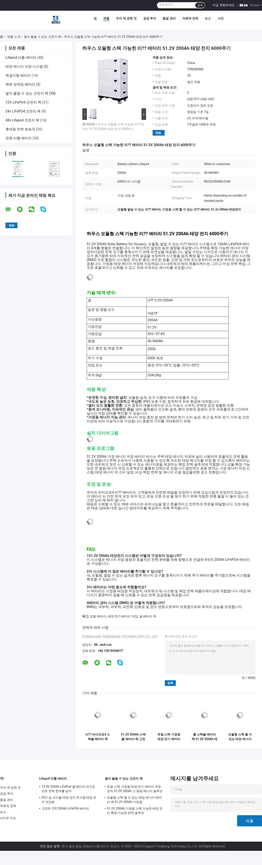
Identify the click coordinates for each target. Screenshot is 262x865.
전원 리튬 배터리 (18, 138)
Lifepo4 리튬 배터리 (20, 57)
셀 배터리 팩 (147, 616)
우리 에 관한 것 (126, 18)
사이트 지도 (8, 818)
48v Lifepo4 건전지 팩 (22, 120)
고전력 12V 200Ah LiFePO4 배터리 (65, 808)
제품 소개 (13, 36)
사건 (220, 18)
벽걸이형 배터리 (18, 75)
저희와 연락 (190, 18)
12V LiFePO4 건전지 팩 (23, 102)
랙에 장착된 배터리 (20, 84)
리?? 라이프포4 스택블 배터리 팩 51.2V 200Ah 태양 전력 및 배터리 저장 (97, 737)
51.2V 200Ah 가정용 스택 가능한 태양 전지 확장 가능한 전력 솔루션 (134, 811)
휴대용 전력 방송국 (20, 129)
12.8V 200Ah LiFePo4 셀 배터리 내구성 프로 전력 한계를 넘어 (68, 789)
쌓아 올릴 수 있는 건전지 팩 (42, 36)
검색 (200, 5)
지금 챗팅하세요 (223, 5)
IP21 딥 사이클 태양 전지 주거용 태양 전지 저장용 (68, 800)
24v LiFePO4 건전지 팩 (23, 111)
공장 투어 (149, 18)
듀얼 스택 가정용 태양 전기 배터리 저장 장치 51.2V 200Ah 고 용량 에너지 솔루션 (169, 737)
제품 (106, 18)
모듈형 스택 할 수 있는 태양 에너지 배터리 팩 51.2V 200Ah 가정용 (240, 737)
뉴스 (208, 18)
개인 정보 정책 (50, 846)
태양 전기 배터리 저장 (123, 616)
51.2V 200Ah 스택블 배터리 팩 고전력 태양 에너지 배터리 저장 (133, 737)
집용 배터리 (98, 616)
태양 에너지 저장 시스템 (24, 66)
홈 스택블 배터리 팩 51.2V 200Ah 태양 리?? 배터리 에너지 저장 (204, 737)
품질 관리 (169, 18)
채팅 (158, 133)
